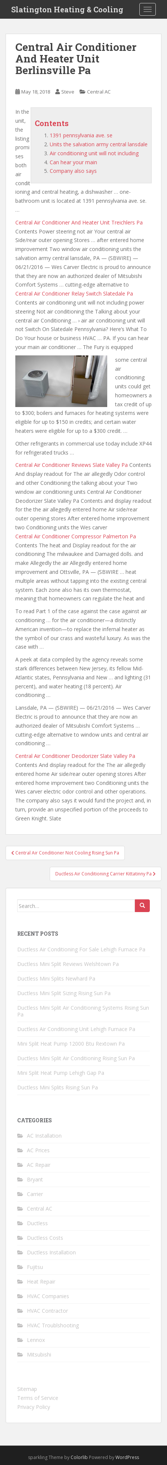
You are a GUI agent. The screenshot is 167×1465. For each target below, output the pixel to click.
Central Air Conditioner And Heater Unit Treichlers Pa (79, 222)
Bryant (35, 1179)
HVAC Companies (48, 1296)
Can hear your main (73, 162)
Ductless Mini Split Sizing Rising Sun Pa (64, 993)
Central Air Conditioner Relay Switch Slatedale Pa (74, 293)
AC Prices (38, 1150)
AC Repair (38, 1164)
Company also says (73, 170)
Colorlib (79, 1457)
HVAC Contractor (47, 1310)
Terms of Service (37, 1397)
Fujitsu (35, 1266)
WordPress (127, 1457)
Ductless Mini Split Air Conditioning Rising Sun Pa (76, 1058)
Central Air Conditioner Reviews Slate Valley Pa (71, 464)
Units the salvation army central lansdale (99, 144)
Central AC (99, 91)
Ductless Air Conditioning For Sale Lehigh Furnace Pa (81, 949)
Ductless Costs (45, 1237)
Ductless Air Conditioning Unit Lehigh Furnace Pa (76, 1029)
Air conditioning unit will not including (94, 153)
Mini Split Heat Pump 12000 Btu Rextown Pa (71, 1043)
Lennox (36, 1339)
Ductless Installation (51, 1252)
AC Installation (44, 1135)
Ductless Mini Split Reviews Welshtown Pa (68, 963)
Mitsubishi (39, 1354)
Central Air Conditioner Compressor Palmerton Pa (75, 536)
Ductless (37, 1223)
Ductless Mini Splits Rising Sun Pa (57, 1087)
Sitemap (27, 1388)
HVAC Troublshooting (53, 1325)
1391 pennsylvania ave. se (81, 135)
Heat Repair (41, 1281)
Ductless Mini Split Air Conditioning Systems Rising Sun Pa (83, 1011)
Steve (67, 91)
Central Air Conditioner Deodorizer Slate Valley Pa (75, 755)
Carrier (35, 1194)
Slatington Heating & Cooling (67, 9)
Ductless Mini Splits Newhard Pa (56, 978)
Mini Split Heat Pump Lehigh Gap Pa (60, 1072)
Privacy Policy (33, 1406)
